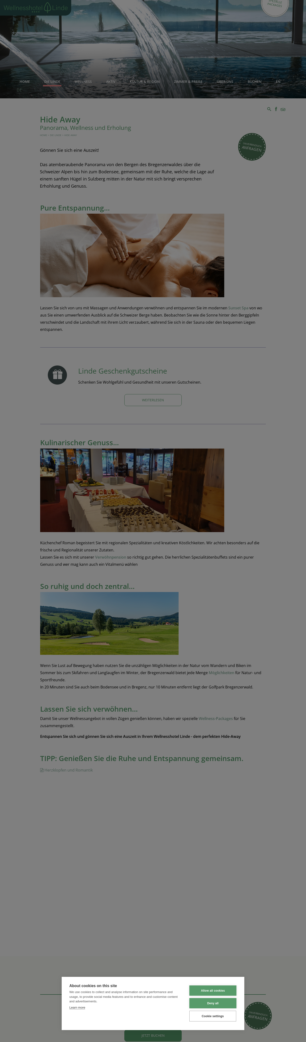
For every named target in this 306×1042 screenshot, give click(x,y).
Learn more (77, 1007)
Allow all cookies (213, 990)
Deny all (213, 1003)
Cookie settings (213, 1016)
